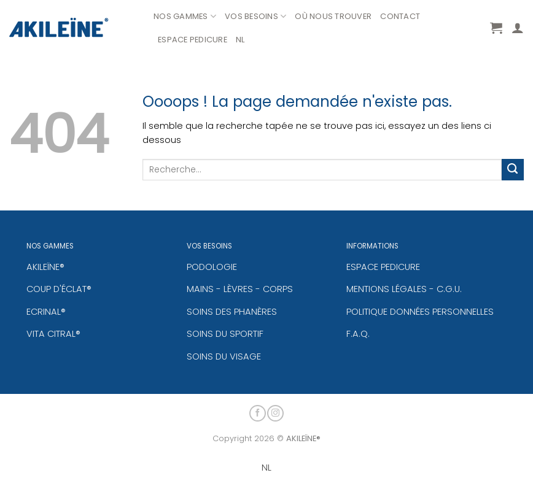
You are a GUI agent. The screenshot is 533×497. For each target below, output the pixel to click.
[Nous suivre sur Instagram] (275, 411)
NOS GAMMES (185, 16)
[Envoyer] (513, 170)
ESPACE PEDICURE (192, 39)
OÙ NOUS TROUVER (333, 16)
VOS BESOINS (255, 16)
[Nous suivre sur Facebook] (257, 411)
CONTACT (400, 16)
